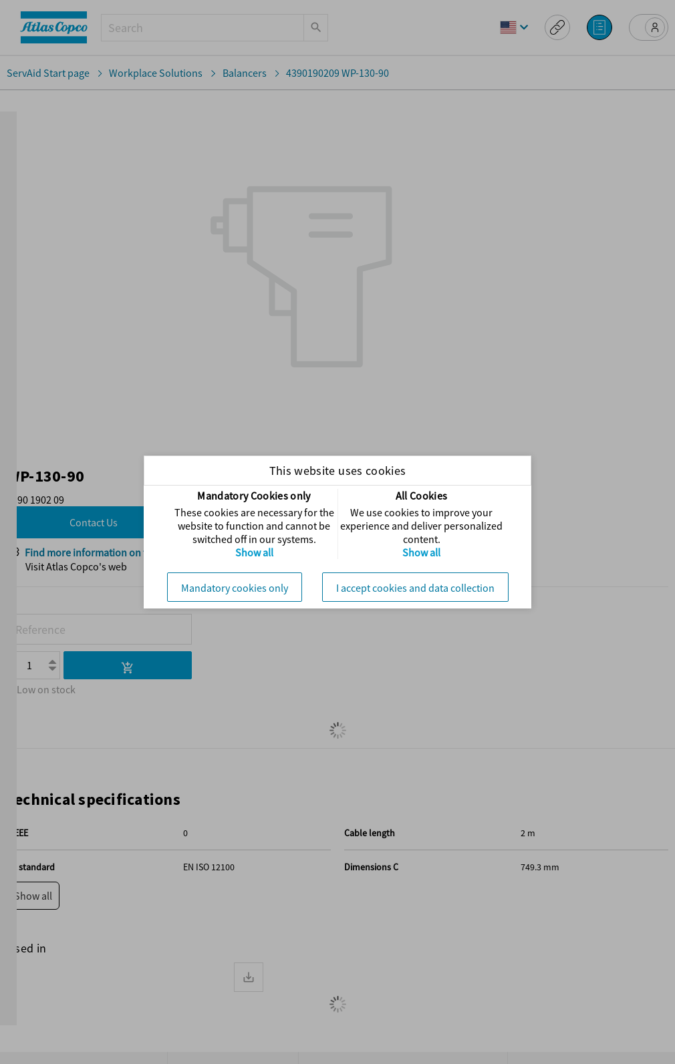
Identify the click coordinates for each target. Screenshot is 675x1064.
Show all (254, 552)
